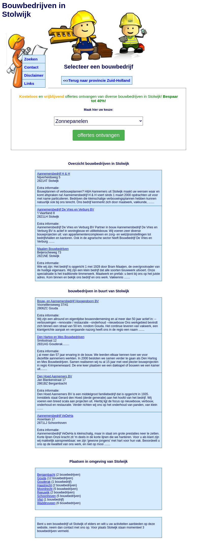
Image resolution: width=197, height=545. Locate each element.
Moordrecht (45, 489)
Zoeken (31, 59)
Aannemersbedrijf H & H (53, 173)
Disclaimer (33, 75)
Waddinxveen (46, 503)
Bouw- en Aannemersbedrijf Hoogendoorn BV (68, 301)
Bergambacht (46, 474)
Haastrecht (44, 485)
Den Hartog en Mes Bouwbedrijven (60, 337)
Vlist (40, 499)
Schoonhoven (46, 496)
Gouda (41, 478)
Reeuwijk (43, 492)
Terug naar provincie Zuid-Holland (99, 80)
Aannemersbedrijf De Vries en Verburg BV (65, 209)
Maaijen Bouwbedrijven (53, 249)
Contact (31, 67)
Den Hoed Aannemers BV (54, 376)
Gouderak (44, 482)
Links (29, 83)
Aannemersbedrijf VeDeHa (55, 416)
